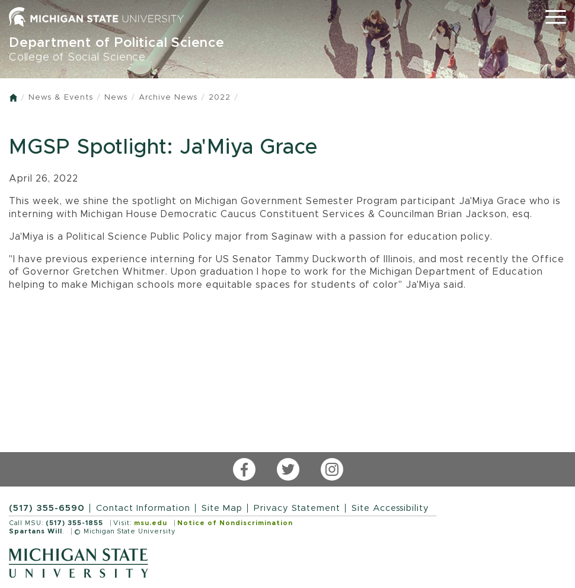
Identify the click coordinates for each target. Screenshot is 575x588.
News (115, 97)
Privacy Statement (297, 508)
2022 (220, 97)
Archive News (168, 97)
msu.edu (150, 523)
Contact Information (143, 508)
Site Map (222, 508)
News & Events (60, 97)
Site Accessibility (390, 508)
